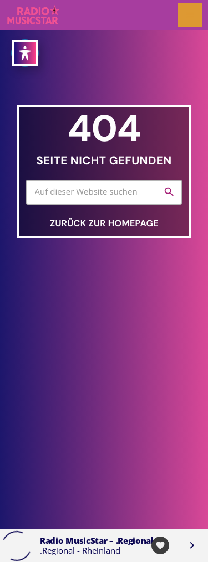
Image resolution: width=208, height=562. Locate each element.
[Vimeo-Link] (34, 15)
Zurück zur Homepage (104, 223)
